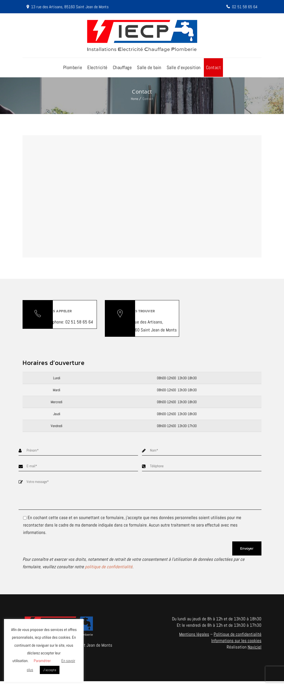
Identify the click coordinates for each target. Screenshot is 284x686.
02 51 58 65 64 (243, 7)
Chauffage (122, 69)
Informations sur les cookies (236, 645)
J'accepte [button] (49, 670)
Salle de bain (149, 69)
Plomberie (72, 69)
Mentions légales (194, 639)
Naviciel (254, 652)
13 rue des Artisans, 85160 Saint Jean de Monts (74, 7)
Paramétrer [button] (42, 660)
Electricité (97, 69)
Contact (213, 69)
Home (134, 101)
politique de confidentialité (108, 571)
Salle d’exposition (184, 69)
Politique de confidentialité (237, 639)
